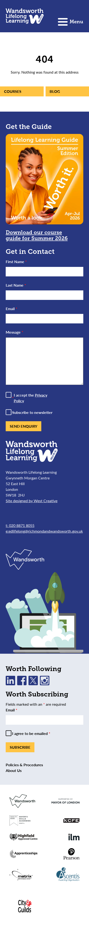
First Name (16, 261)
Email (11, 308)
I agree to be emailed (31, 733)
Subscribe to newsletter (32, 412)
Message (14, 332)
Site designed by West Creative (31, 500)
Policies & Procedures (24, 764)
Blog (55, 91)
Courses (12, 91)
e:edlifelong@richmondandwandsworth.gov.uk (44, 531)
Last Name (16, 285)
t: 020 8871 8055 (20, 525)
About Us (14, 770)
